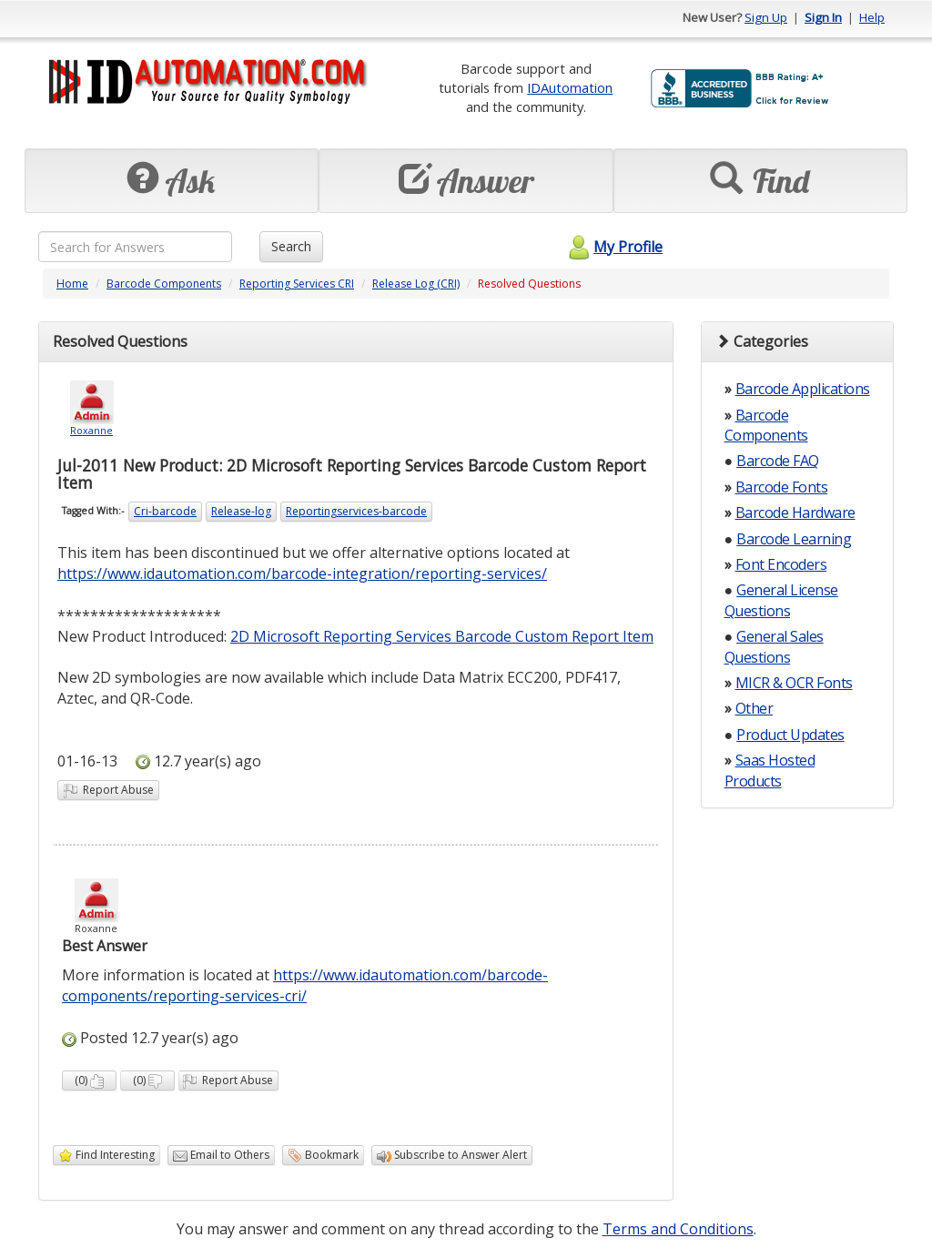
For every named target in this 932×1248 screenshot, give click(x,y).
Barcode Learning (793, 539)
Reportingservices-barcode (356, 511)
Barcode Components (163, 283)
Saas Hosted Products (770, 770)
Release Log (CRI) (416, 283)
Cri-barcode (165, 511)
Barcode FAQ (777, 461)
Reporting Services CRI (296, 283)
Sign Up (766, 17)
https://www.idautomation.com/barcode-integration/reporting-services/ (302, 573)
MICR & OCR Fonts (794, 683)
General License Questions (781, 600)
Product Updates (790, 735)
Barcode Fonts (781, 487)
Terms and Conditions (678, 1229)
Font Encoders (781, 564)
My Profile (613, 247)
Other (754, 708)
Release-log (241, 511)
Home (72, 283)
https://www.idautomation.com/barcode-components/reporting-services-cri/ (305, 985)
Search (291, 246)
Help (872, 17)
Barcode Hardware (795, 512)
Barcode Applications (802, 389)
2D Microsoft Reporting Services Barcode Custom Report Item (441, 636)
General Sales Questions (774, 646)
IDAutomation (570, 87)
